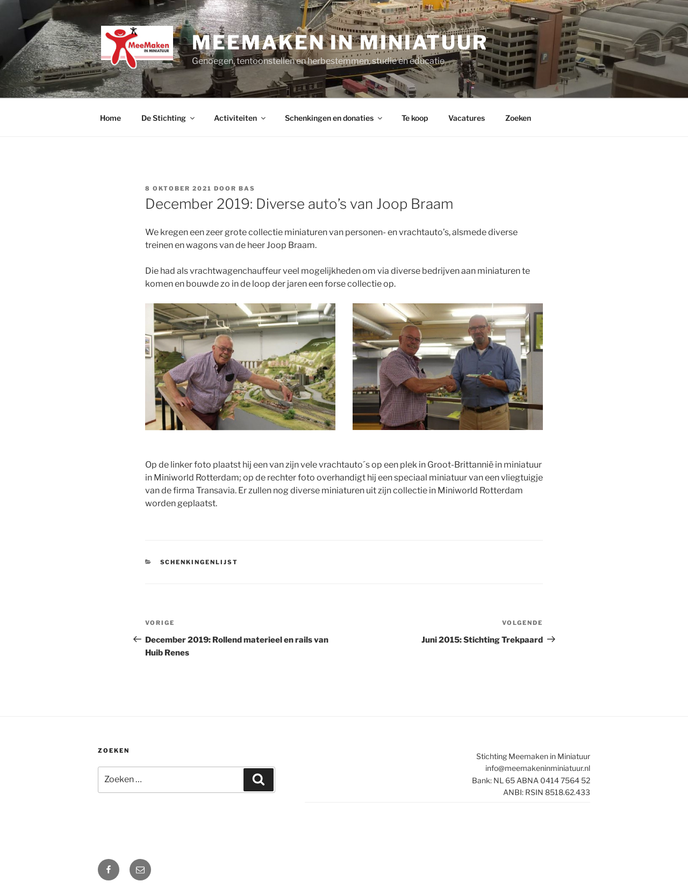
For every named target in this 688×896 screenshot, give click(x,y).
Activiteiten (240, 117)
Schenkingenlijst (199, 562)
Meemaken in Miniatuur (340, 42)
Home (110, 117)
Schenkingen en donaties (334, 117)
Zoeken (518, 117)
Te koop (415, 117)
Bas (247, 188)
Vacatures (466, 117)
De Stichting (168, 117)
